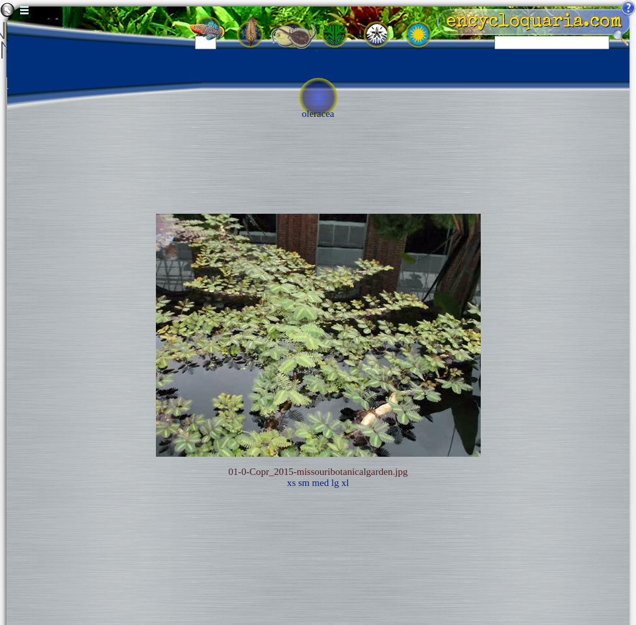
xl (345, 483)
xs (291, 483)
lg (335, 483)
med (320, 483)
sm (304, 483)
